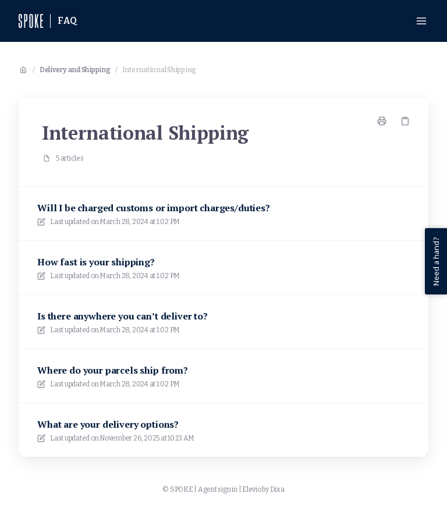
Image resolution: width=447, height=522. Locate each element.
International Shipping (159, 70)
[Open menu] (421, 21)
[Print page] (381, 121)
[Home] (31, 21)
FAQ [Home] (67, 20)
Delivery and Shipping (75, 70)
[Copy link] (405, 121)
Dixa (277, 489)
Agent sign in (217, 489)
